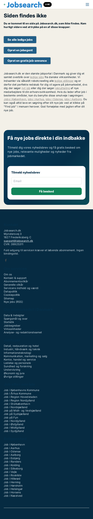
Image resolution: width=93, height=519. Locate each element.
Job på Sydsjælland (16, 413)
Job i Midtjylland (14, 427)
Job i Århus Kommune (17, 393)
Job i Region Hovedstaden (20, 396)
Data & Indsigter (14, 315)
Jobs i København (15, 99)
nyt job (26, 88)
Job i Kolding (12, 465)
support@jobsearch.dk (18, 240)
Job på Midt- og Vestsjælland (22, 410)
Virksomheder (12, 328)
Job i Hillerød (12, 478)
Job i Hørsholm (13, 485)
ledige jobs (37, 77)
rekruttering (62, 88)
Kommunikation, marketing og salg (25, 356)
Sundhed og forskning (18, 366)
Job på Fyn (11, 417)
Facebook (6, 260)
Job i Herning (12, 482)
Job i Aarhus (12, 448)
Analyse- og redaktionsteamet (23, 332)
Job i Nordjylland (14, 420)
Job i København (14, 444)
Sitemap (9, 298)
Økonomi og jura (14, 373)
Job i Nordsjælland (16, 407)
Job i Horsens (12, 492)
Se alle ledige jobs (20, 39)
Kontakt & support (15, 277)
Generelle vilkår (13, 284)
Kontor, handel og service (20, 359)
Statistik (9, 322)
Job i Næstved (13, 495)
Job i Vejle (10, 471)
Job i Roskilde (12, 475)
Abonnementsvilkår (16, 281)
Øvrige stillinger (13, 376)
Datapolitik (10, 291)
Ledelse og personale (17, 362)
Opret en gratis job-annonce (27, 60)
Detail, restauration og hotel (21, 345)
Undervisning (12, 369)
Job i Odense (12, 451)
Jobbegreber (12, 325)
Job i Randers (12, 461)
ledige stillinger (63, 80)
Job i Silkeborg (13, 468)
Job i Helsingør (13, 488)
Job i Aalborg (12, 454)
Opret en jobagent (20, 50)
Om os (8, 274)
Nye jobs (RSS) (13, 301)
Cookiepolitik (12, 294)
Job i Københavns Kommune (21, 390)
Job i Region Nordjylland (19, 400)
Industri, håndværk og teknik (22, 349)
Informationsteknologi (17, 352)
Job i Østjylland (13, 424)
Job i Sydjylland (14, 431)
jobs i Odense (54, 99)
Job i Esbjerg (12, 458)
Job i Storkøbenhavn (17, 403)
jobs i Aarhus (36, 99)
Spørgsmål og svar (15, 318)
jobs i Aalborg (73, 99)
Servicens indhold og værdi (21, 288)
